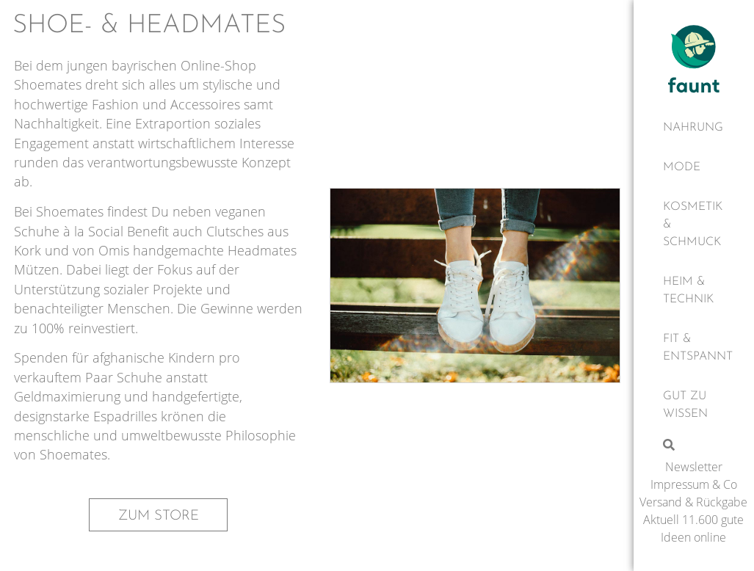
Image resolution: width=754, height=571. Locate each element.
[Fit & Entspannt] (694, 348)
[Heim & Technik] (694, 290)
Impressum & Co (693, 484)
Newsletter (693, 467)
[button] (158, 514)
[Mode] (694, 167)
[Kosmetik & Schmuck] (694, 224)
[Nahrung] (694, 128)
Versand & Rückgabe (693, 502)
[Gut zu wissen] (694, 405)
